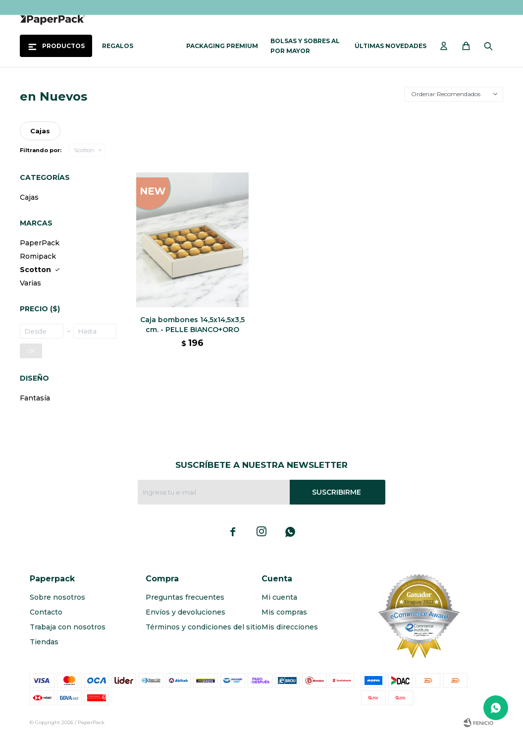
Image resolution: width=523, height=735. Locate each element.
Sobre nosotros (57, 597)
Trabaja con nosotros (67, 626)
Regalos (117, 46)
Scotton (84, 150)
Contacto (46, 612)
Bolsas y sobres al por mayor (305, 46)
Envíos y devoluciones (185, 612)
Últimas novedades (390, 46)
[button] (490, 46)
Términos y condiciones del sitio (204, 626)
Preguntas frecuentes (185, 597)
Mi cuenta (279, 597)
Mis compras (284, 612)
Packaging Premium (222, 46)
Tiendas (44, 641)
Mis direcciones (290, 626)
